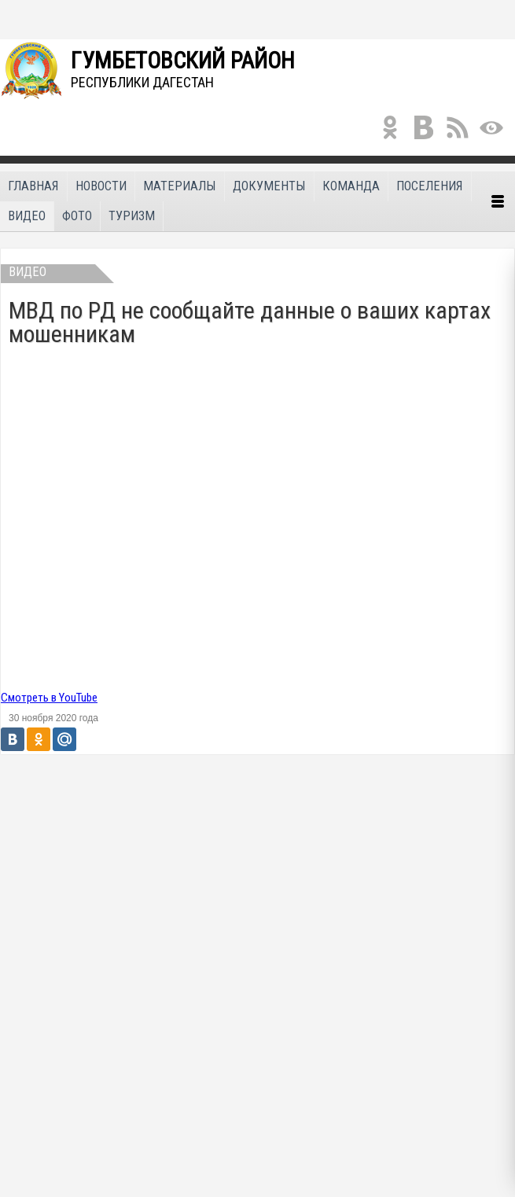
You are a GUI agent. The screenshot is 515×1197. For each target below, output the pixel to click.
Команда (351, 186)
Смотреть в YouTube (49, 698)
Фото (77, 215)
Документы (269, 186)
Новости (101, 186)
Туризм (132, 215)
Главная (33, 186)
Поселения (429, 186)
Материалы (179, 186)
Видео (27, 215)
